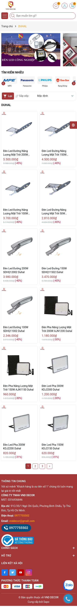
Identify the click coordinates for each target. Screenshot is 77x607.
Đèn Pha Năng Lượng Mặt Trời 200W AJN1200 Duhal (57, 329)
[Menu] (4, 15)
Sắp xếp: (22, 95)
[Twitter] (12, 572)
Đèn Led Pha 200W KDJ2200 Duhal (14, 446)
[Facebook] (4, 572)
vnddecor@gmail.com (22, 520)
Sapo (46, 601)
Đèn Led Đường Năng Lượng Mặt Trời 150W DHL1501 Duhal (54, 153)
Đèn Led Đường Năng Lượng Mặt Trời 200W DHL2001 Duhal (15, 153)
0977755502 (21, 515)
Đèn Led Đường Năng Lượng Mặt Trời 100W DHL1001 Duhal (15, 211)
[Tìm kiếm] (13, 15)
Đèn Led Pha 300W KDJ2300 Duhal (53, 387)
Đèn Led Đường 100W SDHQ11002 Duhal (15, 329)
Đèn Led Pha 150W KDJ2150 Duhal (53, 446)
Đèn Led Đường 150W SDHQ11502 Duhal (54, 270)
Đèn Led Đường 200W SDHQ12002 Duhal (15, 270)
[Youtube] (20, 572)
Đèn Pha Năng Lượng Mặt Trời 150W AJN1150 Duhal (18, 387)
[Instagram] (28, 572)
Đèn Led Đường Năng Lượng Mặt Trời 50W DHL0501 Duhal (54, 211)
